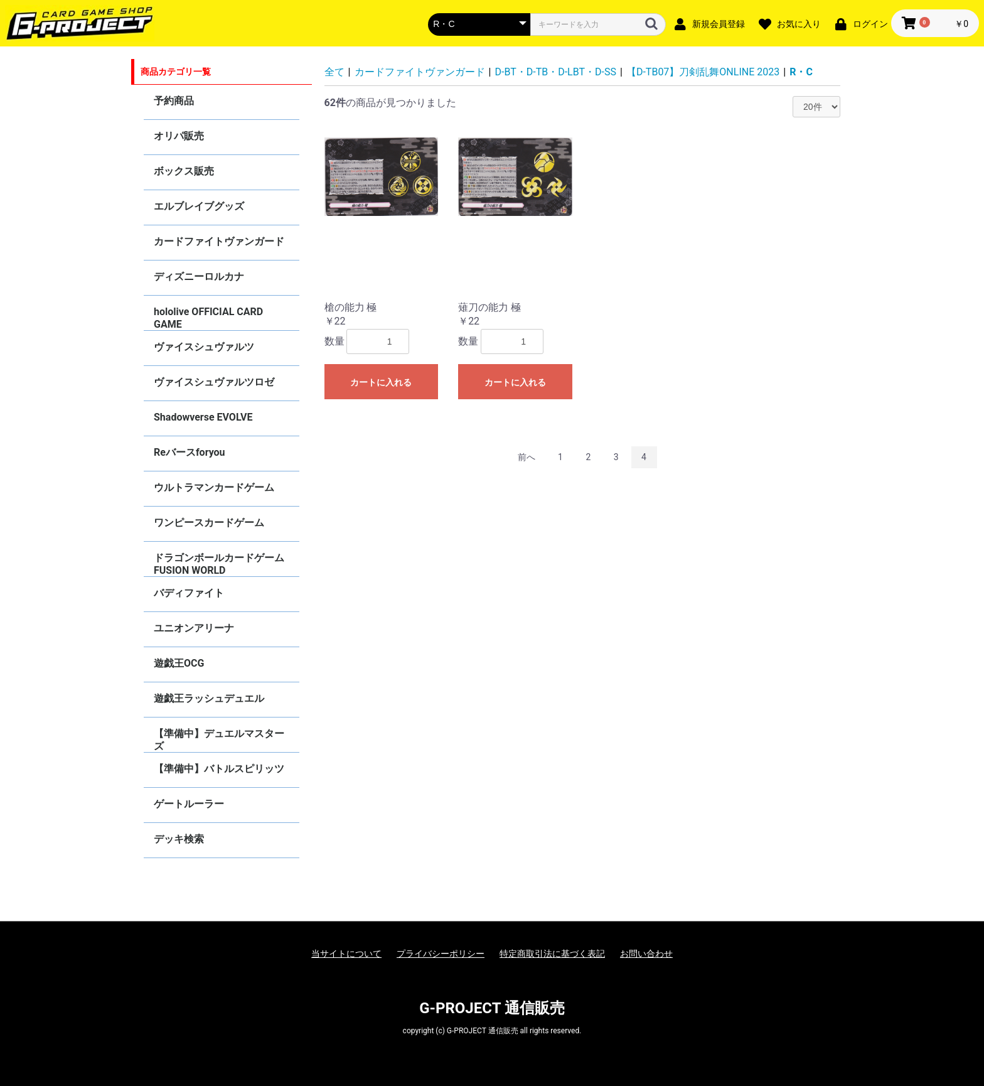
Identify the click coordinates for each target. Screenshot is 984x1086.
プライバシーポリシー (440, 954)
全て (334, 72)
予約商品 (174, 101)
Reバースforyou (189, 452)
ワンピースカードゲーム (209, 523)
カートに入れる (381, 382)
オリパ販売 (179, 136)
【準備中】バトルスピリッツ (219, 769)
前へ (526, 457)
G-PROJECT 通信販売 (492, 1008)
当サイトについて (346, 954)
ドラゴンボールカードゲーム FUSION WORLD (219, 564)
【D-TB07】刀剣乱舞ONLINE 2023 (702, 72)
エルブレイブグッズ (199, 206)
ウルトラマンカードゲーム (214, 487)
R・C (801, 72)
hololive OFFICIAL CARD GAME (208, 318)
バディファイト (189, 593)
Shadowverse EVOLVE (203, 417)
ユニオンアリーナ (194, 628)
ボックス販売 (184, 171)
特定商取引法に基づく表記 (552, 954)
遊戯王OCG (179, 663)
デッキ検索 (179, 839)
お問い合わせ (646, 954)
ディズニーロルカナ (199, 276)
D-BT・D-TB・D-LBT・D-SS (555, 72)
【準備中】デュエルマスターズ (219, 740)
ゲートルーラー (189, 804)
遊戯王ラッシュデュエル (209, 698)
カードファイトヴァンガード (219, 241)
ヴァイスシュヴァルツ (204, 347)
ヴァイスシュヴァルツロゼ (214, 382)
